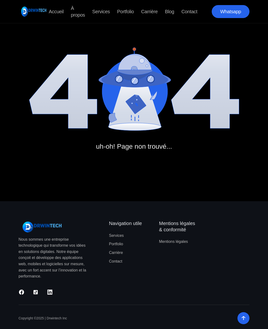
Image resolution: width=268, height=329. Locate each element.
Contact (189, 11)
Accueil (56, 11)
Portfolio (125, 11)
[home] (34, 12)
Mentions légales (173, 241)
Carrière (149, 11)
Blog (169, 11)
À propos (78, 12)
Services (101, 11)
